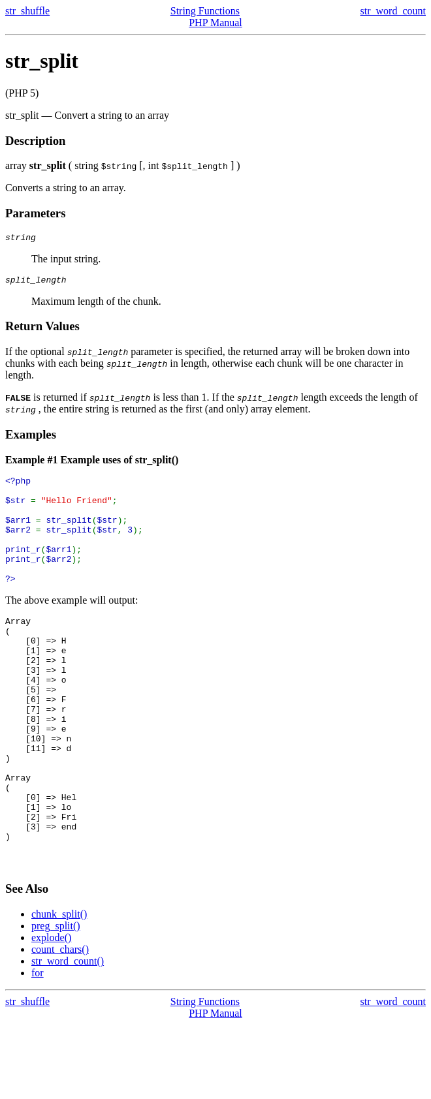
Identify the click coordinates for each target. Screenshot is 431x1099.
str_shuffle (27, 10)
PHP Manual (215, 22)
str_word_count (393, 10)
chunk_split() (59, 988)
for (37, 1047)
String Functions (205, 10)
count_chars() (60, 1023)
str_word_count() (67, 1035)
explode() (51, 1011)
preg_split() (55, 1000)
